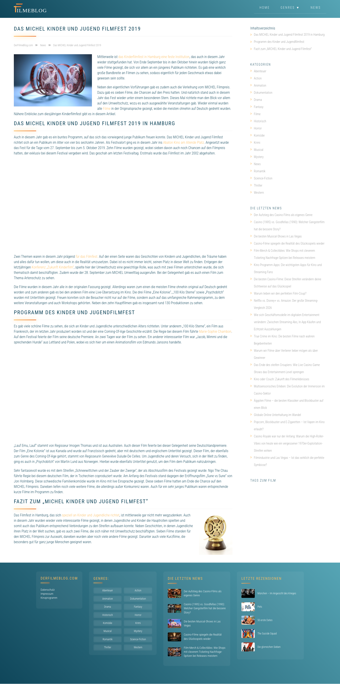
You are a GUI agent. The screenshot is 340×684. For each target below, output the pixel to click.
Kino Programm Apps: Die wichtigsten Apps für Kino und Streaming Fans (286, 268)
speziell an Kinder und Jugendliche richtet (90, 515)
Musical (256, 150)
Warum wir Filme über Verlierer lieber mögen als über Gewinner (284, 354)
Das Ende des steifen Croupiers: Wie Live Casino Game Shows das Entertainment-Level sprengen (285, 368)
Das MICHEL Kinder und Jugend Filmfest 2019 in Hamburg (289, 34)
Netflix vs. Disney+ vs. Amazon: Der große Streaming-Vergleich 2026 (284, 304)
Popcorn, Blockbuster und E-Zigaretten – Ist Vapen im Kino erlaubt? (287, 425)
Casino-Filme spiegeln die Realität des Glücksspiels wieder (287, 243)
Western (257, 192)
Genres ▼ (290, 7)
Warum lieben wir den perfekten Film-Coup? (278, 293)
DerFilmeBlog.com (59, 578)
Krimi (255, 142)
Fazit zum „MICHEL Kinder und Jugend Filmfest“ (283, 49)
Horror (256, 128)
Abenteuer (258, 71)
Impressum (47, 593)
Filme (106, 108)
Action (256, 78)
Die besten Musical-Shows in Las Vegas (276, 236)
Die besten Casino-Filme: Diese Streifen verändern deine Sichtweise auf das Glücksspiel (285, 282)
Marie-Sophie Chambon (215, 331)
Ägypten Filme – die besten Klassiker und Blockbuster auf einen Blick (286, 404)
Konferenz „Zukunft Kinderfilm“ (53, 267)
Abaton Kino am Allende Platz (183, 142)
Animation (258, 85)
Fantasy (256, 107)
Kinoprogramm (49, 597)
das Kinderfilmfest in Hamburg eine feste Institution (153, 57)
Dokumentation (261, 92)
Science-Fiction (261, 178)
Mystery (256, 157)
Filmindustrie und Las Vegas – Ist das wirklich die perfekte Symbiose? (287, 461)
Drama (256, 100)
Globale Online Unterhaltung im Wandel (275, 415)
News (316, 7)
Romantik (257, 171)
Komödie (257, 135)
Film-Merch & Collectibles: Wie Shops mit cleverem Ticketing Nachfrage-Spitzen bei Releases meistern (282, 254)
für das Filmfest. (87, 256)
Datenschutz (48, 589)
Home (264, 7)
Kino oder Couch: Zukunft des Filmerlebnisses (279, 379)
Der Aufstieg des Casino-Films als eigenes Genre (281, 215)
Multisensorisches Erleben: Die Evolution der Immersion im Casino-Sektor (287, 390)
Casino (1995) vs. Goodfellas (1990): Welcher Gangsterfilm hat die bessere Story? (287, 225)
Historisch (258, 121)
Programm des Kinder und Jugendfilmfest (279, 42)
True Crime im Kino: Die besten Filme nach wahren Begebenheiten (282, 340)
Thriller (256, 185)
